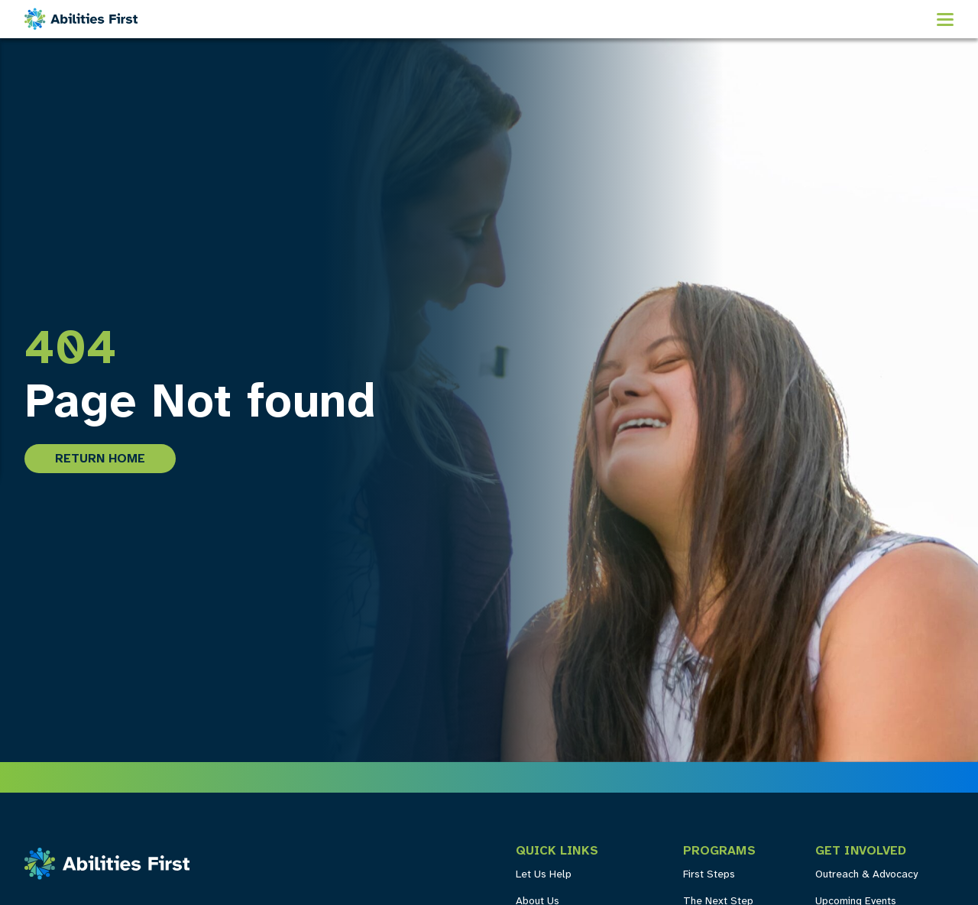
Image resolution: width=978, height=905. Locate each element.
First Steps (709, 875)
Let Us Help (544, 875)
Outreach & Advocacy (866, 875)
